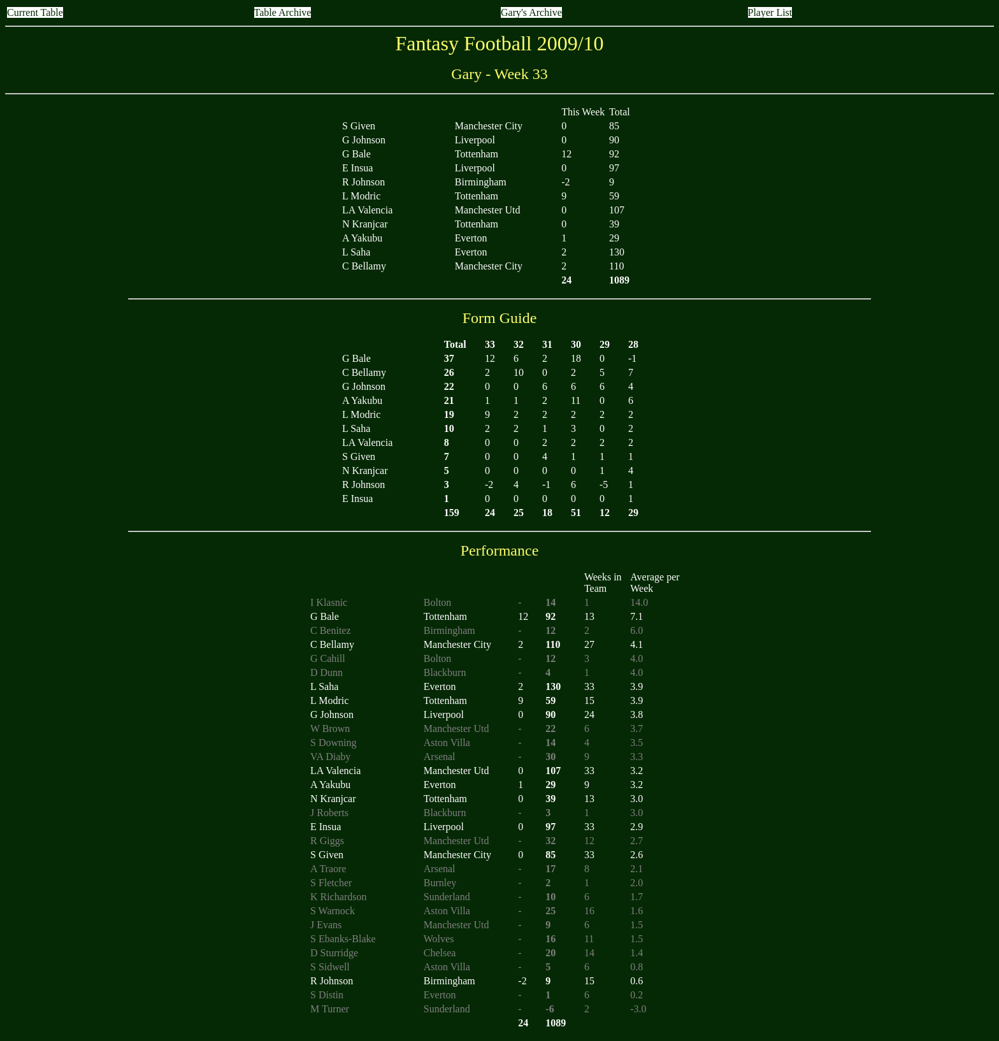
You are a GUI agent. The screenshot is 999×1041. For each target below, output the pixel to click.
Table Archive (283, 12)
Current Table (35, 12)
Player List (770, 12)
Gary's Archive (531, 12)
